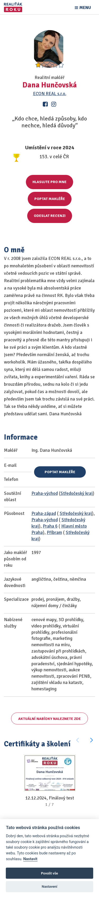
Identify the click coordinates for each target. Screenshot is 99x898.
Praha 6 (50, 526)
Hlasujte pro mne (49, 182)
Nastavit (30, 859)
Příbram (54, 532)
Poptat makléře (49, 199)
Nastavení (49, 886)
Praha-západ (43, 513)
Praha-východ (44, 493)
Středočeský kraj (76, 493)
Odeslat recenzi (49, 215)
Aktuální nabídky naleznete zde (49, 718)
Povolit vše (49, 873)
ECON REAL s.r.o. (49, 93)
